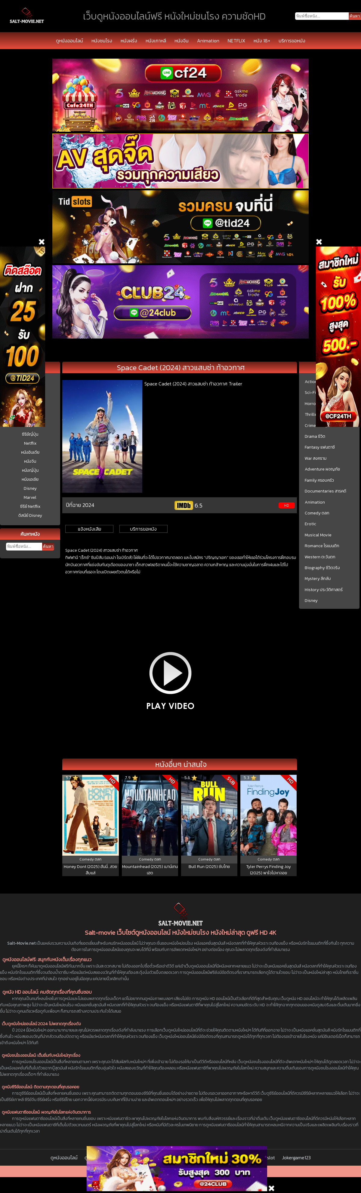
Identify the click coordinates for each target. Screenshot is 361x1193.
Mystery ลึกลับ (318, 579)
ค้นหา (48, 546)
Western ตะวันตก (320, 557)
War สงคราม (315, 458)
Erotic (310, 524)
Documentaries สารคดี (325, 491)
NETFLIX (236, 40)
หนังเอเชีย (30, 479)
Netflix (30, 443)
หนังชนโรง (101, 40)
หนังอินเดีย (30, 452)
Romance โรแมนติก (322, 546)
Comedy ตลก (317, 513)
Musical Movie (318, 535)
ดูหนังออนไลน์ (69, 40)
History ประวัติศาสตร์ (324, 590)
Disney (30, 488)
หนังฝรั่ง (129, 40)
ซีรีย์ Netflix (30, 506)
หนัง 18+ (262, 40)
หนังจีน (181, 40)
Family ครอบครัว (319, 480)
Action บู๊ (313, 382)
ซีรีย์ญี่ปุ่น (30, 434)
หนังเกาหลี (156, 40)
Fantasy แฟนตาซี (320, 447)
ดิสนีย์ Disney (30, 515)
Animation (208, 40)
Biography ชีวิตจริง (322, 568)
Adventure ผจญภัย (322, 469)
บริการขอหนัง (292, 40)
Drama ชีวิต (315, 437)
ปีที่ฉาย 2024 (80, 505)
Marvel (30, 497)
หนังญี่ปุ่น (30, 470)
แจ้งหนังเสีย (89, 528)
